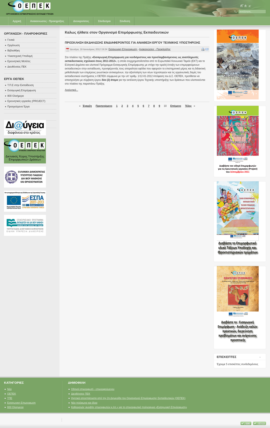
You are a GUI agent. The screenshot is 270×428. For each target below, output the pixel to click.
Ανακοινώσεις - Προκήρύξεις (155, 49)
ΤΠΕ (9, 398)
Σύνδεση (125, 21)
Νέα (9, 389)
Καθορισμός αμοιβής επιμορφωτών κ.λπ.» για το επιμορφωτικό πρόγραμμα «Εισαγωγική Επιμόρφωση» (129, 407)
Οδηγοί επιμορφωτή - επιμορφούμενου (92, 389)
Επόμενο (175, 105)
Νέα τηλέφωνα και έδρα (84, 402)
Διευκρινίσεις (81, 21)
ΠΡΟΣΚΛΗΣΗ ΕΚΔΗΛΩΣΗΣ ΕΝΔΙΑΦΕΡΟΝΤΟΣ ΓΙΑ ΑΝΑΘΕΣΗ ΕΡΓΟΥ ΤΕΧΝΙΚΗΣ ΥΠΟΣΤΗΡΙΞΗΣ (132, 42)
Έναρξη (87, 105)
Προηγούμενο (104, 105)
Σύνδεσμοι (104, 21)
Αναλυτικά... (71, 90)
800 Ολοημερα (15, 407)
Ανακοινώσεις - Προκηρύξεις (47, 21)
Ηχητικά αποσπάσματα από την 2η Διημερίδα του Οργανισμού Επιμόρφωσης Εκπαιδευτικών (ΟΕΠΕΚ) (128, 398)
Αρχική (17, 21)
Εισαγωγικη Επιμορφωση (123, 49)
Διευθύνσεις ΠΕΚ (80, 393)
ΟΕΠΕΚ (11, 393)
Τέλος (188, 105)
